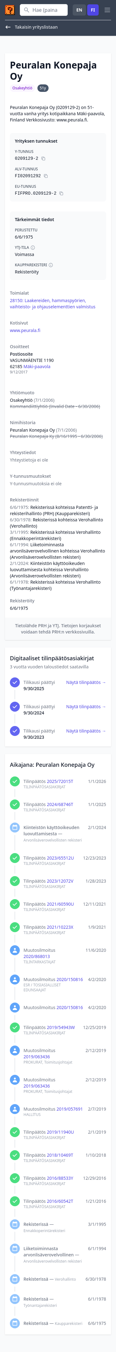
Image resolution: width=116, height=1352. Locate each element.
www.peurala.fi (25, 330)
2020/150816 (70, 979)
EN (79, 10)
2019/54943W (61, 1027)
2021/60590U (60, 904)
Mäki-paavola (37, 366)
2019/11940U (60, 1132)
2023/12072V (60, 881)
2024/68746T (60, 804)
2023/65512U (60, 858)
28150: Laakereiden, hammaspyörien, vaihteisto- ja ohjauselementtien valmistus (53, 303)
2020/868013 (37, 956)
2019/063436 (37, 1057)
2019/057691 (70, 1109)
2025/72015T (60, 781)
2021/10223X (60, 927)
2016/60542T (60, 1201)
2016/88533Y (60, 1178)
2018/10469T (60, 1155)
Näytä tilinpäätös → (86, 682)
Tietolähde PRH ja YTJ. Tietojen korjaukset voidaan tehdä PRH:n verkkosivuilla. (58, 629)
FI (93, 10)
